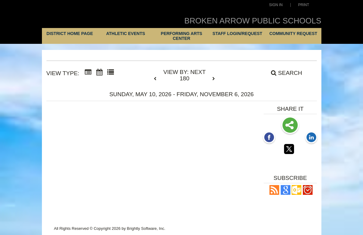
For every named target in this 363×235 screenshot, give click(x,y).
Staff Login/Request (237, 33)
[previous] (156, 79)
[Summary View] (88, 72)
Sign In (276, 5)
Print (303, 5)
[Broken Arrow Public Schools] (82, 19)
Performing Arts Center (181, 36)
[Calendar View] (99, 72)
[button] (274, 193)
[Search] (283, 73)
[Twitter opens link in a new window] (290, 150)
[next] (213, 79)
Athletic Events (125, 33)
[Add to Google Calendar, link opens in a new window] (285, 193)
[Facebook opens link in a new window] (269, 138)
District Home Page (69, 33)
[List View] (110, 72)
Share (290, 125)
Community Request (293, 33)
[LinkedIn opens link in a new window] (311, 138)
